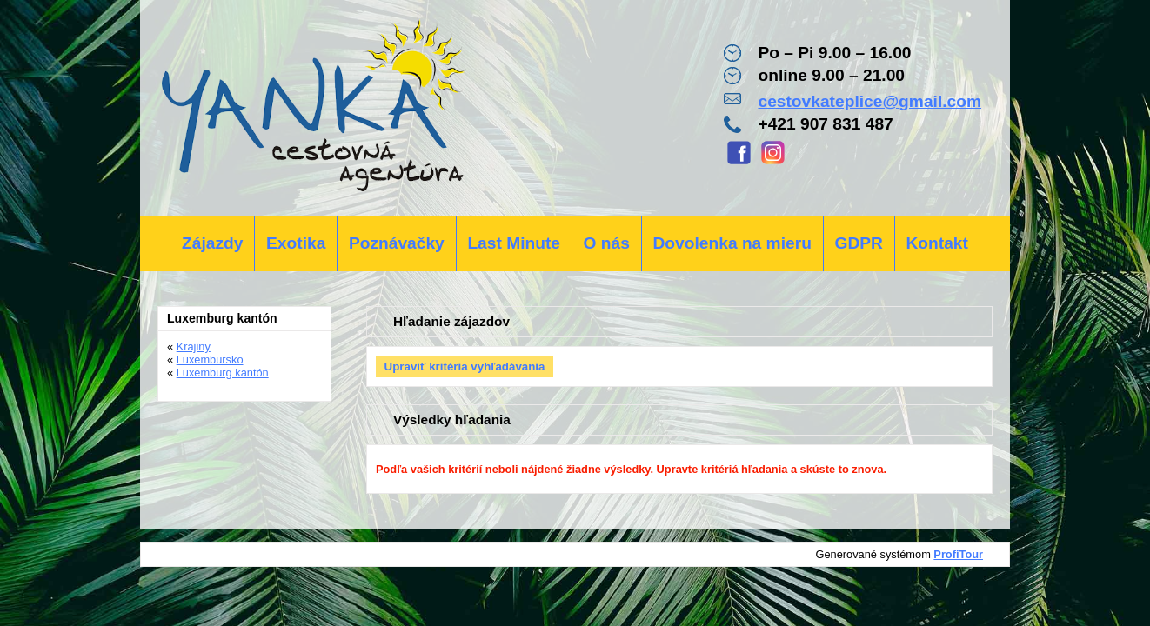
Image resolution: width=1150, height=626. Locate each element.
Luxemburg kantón (223, 372)
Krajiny (194, 346)
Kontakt (936, 243)
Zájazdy (212, 243)
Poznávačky (397, 243)
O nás (607, 243)
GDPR (858, 243)
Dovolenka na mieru (732, 243)
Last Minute (513, 243)
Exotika (295, 243)
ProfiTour (958, 554)
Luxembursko (210, 359)
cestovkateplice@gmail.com (869, 101)
